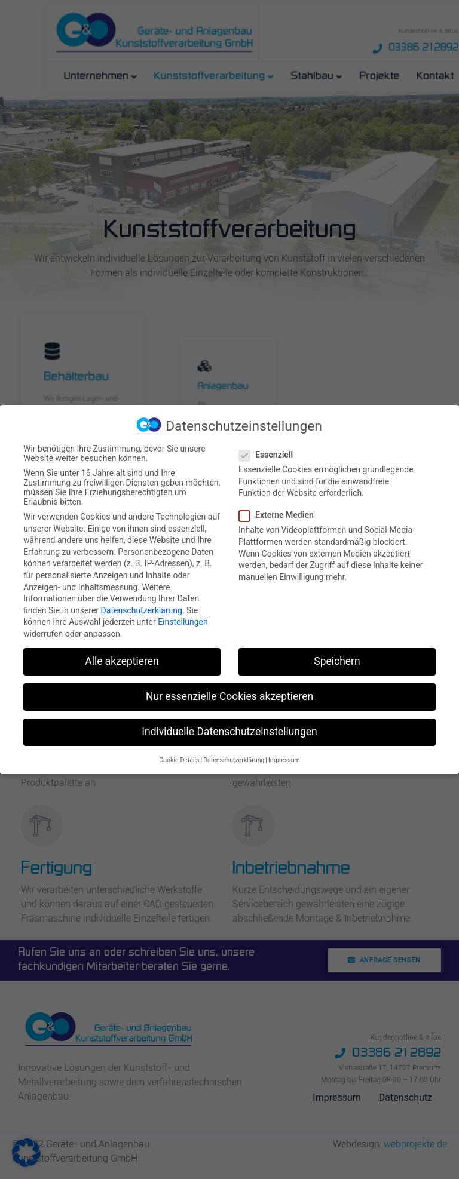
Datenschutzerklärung (141, 610)
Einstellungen (183, 622)
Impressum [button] (284, 759)
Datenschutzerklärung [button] (233, 759)
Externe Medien (280, 515)
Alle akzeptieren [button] (122, 661)
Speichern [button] (337, 661)
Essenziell (269, 454)
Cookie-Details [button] (179, 759)
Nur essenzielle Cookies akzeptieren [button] (229, 696)
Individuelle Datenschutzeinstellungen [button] (229, 732)
